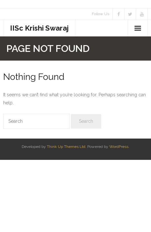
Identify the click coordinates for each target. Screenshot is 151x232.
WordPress (118, 146)
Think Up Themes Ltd (66, 146)
